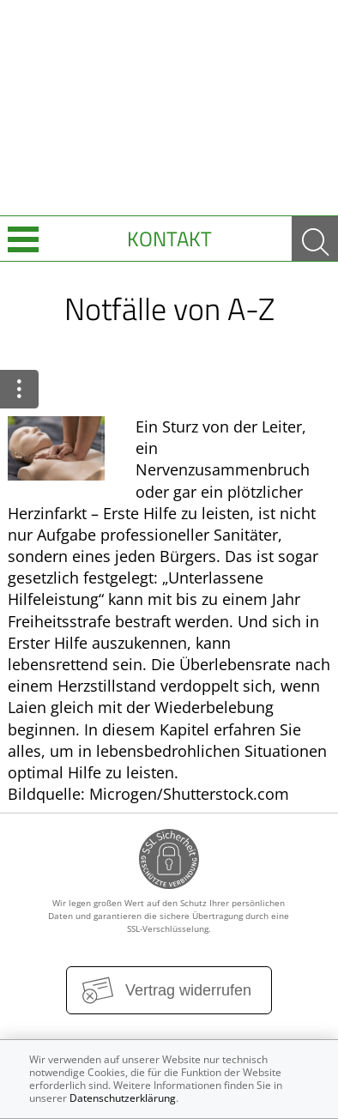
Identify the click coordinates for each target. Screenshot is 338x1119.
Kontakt (169, 238)
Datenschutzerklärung (122, 1098)
